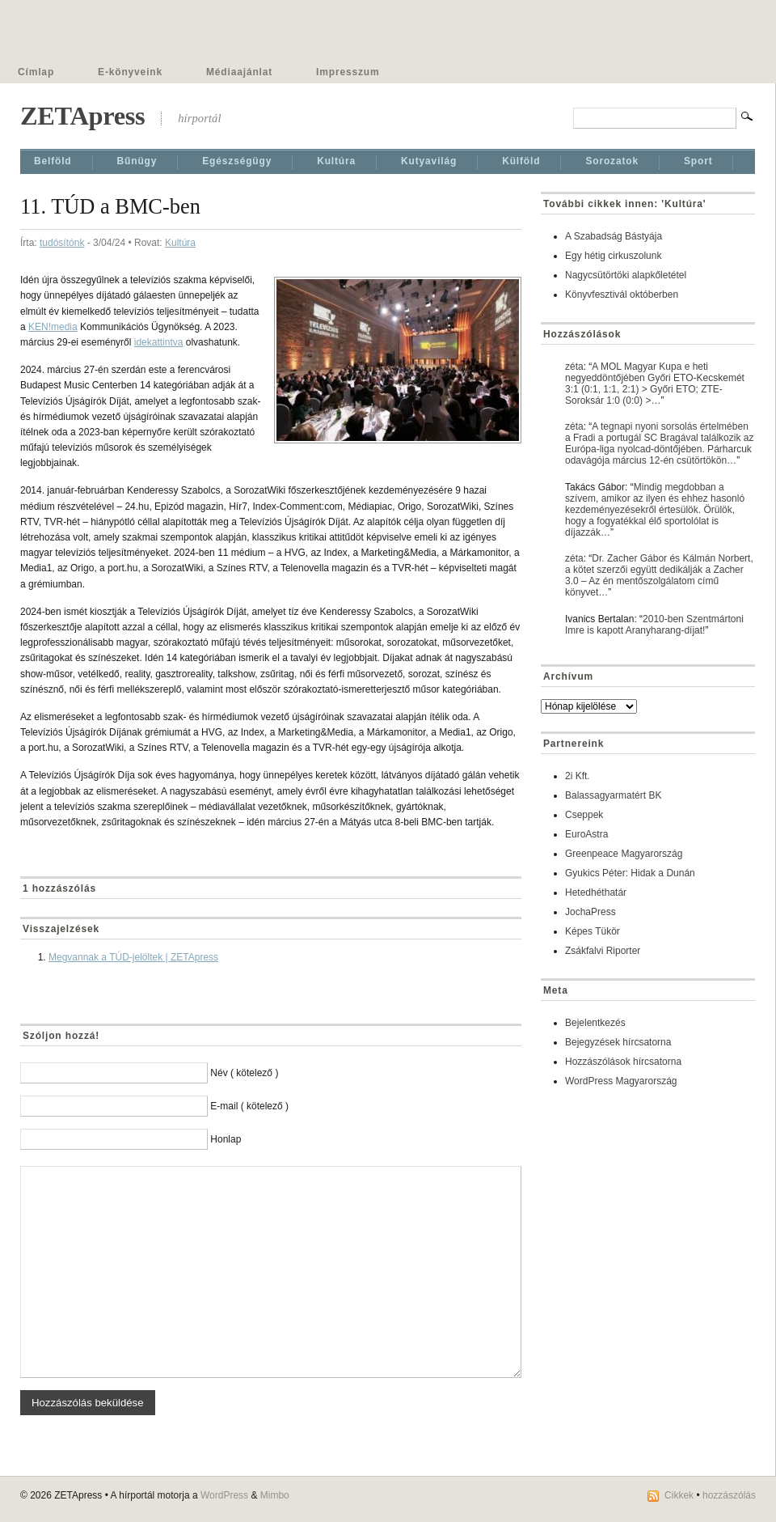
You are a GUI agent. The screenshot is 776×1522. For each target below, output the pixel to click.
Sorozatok (612, 161)
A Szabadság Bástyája (613, 236)
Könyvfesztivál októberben (621, 294)
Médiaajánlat (239, 72)
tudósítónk (62, 242)
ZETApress (82, 115)
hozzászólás (729, 1495)
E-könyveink (130, 72)
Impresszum (347, 72)
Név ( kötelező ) (244, 1073)
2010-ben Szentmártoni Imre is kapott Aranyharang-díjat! (654, 624)
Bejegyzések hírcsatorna (618, 1042)
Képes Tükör (592, 931)
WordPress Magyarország (621, 1081)
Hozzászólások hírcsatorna (623, 1061)
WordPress (224, 1495)
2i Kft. (577, 776)
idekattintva (158, 342)
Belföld (53, 161)
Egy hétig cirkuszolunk (613, 255)
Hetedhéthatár (595, 892)
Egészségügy (237, 161)
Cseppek (584, 814)
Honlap (225, 1139)
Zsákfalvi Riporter (602, 950)
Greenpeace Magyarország (623, 853)
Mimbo (274, 1495)
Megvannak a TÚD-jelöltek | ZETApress (133, 957)
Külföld (521, 161)
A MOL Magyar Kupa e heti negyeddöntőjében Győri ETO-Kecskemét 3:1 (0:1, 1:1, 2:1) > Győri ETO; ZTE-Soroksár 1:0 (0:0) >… (654, 383)
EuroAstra (586, 834)
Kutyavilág (429, 161)
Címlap (36, 72)
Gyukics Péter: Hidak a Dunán (630, 873)
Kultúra (336, 161)
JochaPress (590, 912)
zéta (574, 366)
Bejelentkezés (595, 1022)
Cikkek (679, 1495)
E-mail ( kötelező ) (249, 1106)
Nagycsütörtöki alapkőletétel (625, 275)
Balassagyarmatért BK (613, 795)
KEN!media (53, 327)
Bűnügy (137, 161)
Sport (698, 161)
